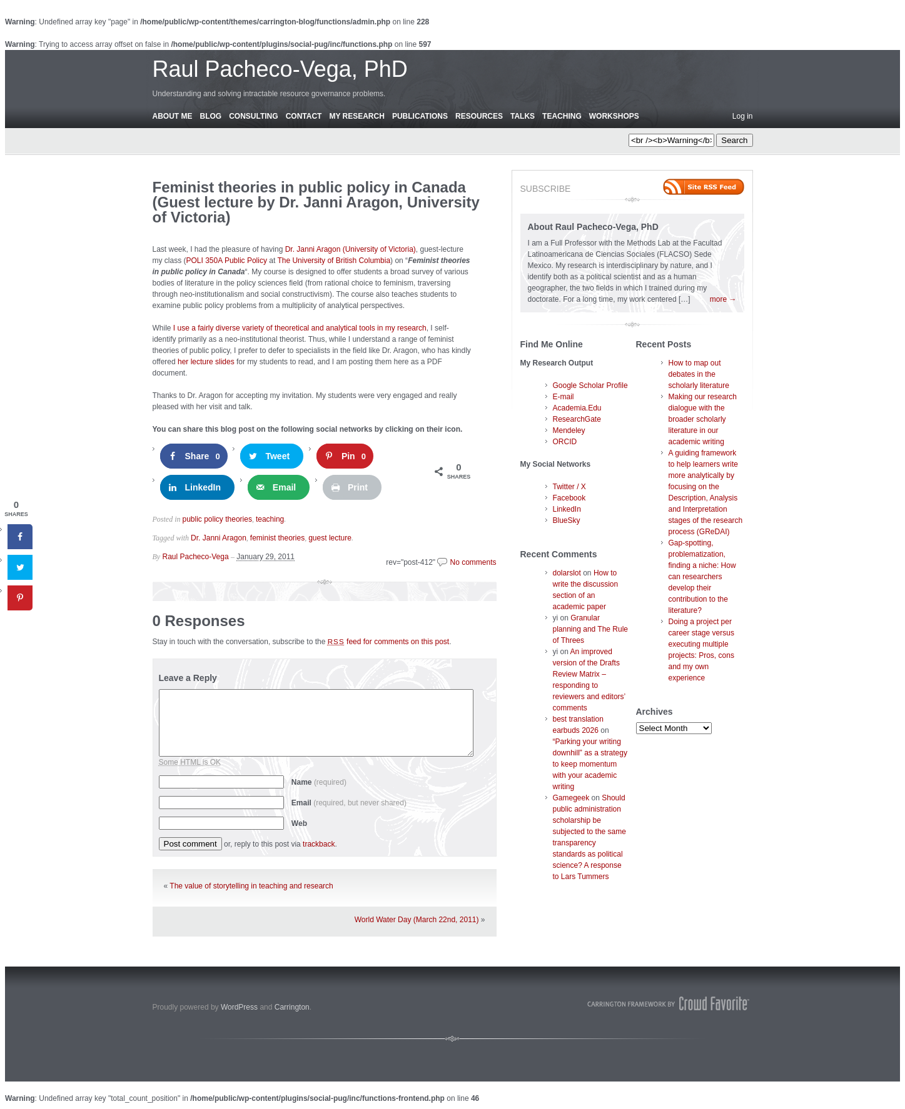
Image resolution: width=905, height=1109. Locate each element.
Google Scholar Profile (590, 385)
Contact (304, 116)
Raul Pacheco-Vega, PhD (280, 69)
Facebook (569, 498)
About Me (173, 116)
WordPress (239, 1007)
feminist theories (277, 538)
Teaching (562, 116)
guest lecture (329, 538)
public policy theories (217, 519)
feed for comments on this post (389, 641)
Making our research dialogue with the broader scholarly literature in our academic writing (703, 419)
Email (349, 802)
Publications (420, 116)
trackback (319, 844)
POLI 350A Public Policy (226, 260)
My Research (356, 116)
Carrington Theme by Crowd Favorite (668, 1003)
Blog (211, 116)
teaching (270, 519)
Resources (479, 116)
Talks (522, 116)
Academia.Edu (577, 408)
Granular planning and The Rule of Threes (591, 629)
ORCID (565, 441)
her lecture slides (206, 361)
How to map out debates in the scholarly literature (699, 374)
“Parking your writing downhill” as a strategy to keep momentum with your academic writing (590, 764)
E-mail (563, 396)
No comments (473, 562)
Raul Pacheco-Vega (196, 556)
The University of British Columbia (333, 260)
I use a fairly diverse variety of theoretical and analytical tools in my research (300, 328)
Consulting (253, 116)
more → (723, 299)
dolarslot (567, 573)
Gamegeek (571, 797)
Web (299, 823)
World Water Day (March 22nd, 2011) (417, 919)
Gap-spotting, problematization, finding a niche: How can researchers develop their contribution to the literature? (702, 577)
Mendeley (569, 430)
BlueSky (566, 520)
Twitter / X (569, 486)
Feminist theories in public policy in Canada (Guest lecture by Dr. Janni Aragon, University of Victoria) (316, 202)
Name (318, 782)
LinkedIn (567, 509)
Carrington (292, 1007)
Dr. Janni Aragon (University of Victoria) (350, 249)
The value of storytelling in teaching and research (251, 886)
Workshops (614, 116)
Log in (742, 116)
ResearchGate (577, 419)
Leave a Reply (188, 678)
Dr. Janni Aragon (218, 538)
